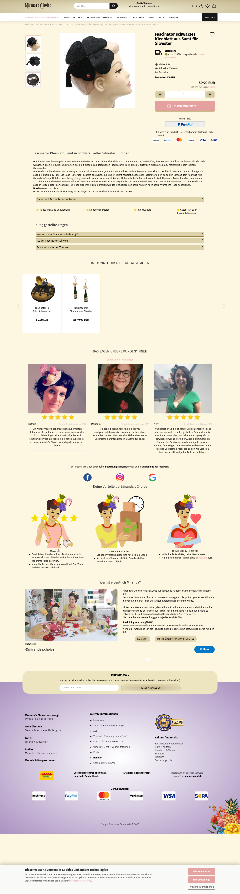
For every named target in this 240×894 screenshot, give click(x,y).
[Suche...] (114, 6)
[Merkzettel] (207, 6)
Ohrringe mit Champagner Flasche (81, 309)
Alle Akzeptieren (201, 871)
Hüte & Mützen (73, 17)
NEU (151, 17)
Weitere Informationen (202, 886)
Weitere (173, 17)
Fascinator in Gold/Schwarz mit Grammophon (41, 309)
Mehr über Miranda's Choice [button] (175, 638)
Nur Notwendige (201, 879)
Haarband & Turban (99, 17)
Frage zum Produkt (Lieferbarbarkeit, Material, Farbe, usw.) (186, 134)
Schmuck (122, 17)
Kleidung (138, 17)
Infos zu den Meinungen (120, 359)
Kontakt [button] (142, 638)
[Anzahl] (185, 94)
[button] (194, 6)
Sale (161, 17)
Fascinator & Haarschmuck (42, 17)
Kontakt (210, 17)
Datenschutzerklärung (80, 880)
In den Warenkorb (181, 105)
